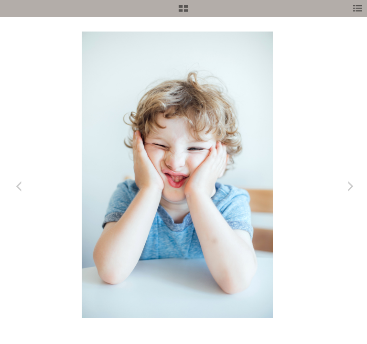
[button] (183, 12)
